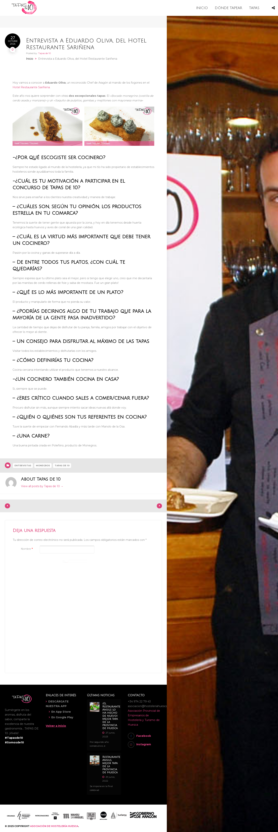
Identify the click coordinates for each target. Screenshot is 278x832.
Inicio (29, 58)
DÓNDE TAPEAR (228, 8)
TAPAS (254, 8)
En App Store (61, 711)
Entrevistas (22, 465)
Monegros (43, 465)
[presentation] (42, 596)
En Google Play (62, 717)
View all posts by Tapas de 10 (42, 486)
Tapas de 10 (44, 53)
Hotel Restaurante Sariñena (31, 87)
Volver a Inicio (56, 726)
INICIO (202, 8)
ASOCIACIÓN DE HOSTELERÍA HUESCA (54, 826)
